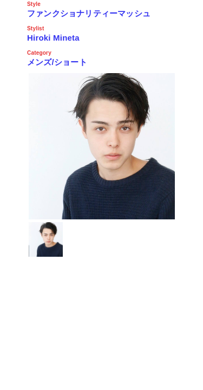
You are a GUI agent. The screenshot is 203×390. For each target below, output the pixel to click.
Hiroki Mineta (53, 37)
